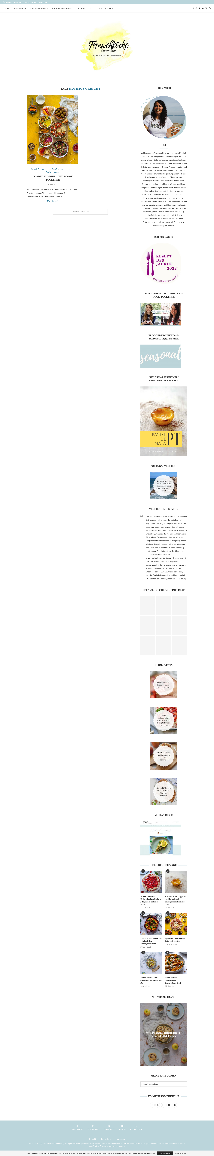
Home (7, 8)
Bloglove (43, 2)
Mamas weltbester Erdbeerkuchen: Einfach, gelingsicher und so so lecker (150, 900)
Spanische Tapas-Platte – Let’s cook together (175, 939)
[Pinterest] (199, 8)
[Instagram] (196, 8)
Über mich (7, 2)
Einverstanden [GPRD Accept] (165, 1153)
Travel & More (104, 8)
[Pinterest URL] (148, 605)
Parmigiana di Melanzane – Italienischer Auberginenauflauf (150, 941)
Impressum (120, 1139)
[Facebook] (193, 8)
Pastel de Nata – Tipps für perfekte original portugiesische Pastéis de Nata (175, 900)
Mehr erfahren (181, 1153)
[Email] (202, 8)
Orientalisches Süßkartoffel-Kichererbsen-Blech (173, 980)
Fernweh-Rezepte (38, 8)
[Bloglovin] (206, 8)
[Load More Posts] (80, 212)
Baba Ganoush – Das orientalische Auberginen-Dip (150, 980)
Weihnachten (20, 8)
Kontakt (18, 2)
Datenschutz (105, 1139)
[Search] (210, 8)
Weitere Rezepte (85, 8)
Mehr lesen (52, 201)
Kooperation (30, 2)
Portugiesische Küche (62, 8)
